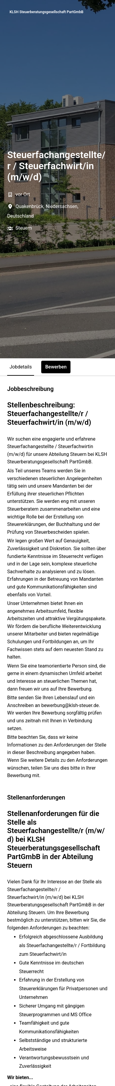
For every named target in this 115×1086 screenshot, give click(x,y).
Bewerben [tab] (56, 367)
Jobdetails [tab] (21, 367)
